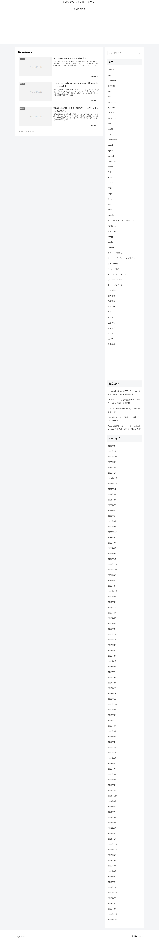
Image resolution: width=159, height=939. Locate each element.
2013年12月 (113, 844)
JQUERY (111, 107)
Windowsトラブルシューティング (122, 220)
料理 (109, 312)
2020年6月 (112, 586)
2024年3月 (112, 500)
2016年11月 (113, 699)
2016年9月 (112, 710)
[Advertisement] (79, 30)
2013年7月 (112, 866)
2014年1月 (112, 839)
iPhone (111, 97)
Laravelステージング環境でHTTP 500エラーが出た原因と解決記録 (124, 401)
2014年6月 (112, 817)
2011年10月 (113, 920)
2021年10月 (113, 570)
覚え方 (110, 339)
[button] (139, 53)
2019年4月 (112, 624)
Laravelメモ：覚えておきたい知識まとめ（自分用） (124, 419)
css (109, 75)
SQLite (110, 183)
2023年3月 (112, 521)
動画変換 (111, 301)
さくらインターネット (117, 274)
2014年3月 (112, 828)
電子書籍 (111, 344)
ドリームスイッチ (115, 285)
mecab (110, 145)
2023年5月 (112, 516)
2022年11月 (113, 532)
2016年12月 (113, 694)
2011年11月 (113, 914)
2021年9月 (112, 575)
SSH (110, 188)
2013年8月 (112, 860)
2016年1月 (112, 753)
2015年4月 (112, 780)
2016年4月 (112, 737)
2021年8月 (112, 581)
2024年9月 (112, 494)
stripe (110, 194)
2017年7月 (112, 672)
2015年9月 (112, 758)
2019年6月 (112, 613)
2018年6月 (112, 640)
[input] (124, 53)
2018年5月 (112, 645)
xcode (110, 242)
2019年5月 (112, 618)
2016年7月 (112, 721)
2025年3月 (112, 467)
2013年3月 (112, 877)
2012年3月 (112, 909)
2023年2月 (112, 527)
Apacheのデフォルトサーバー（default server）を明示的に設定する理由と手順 (124, 427)
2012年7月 (112, 898)
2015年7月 (112, 769)
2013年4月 (112, 871)
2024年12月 (113, 478)
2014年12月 (113, 796)
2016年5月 (112, 731)
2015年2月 (112, 791)
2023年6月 (112, 511)
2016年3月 (112, 742)
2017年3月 (112, 683)
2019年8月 (112, 602)
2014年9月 (112, 801)
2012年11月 (113, 893)
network (111, 156)
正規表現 (111, 323)
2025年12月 (113, 457)
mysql (110, 150)
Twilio (110, 199)
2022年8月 (112, 538)
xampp (110, 237)
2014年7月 (112, 812)
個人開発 (111, 296)
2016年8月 (112, 715)
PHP (110, 172)
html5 (110, 91)
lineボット (112, 118)
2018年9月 (112, 629)
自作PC (111, 333)
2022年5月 (112, 548)
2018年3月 (112, 656)
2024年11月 (113, 484)
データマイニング (115, 280)
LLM (109, 134)
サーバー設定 (113, 269)
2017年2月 (112, 688)
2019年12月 (113, 591)
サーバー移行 (113, 264)
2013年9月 (112, 855)
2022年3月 (112, 554)
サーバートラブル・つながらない (121, 258)
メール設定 (112, 290)
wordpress (112, 226)
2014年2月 (112, 834)
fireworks (111, 86)
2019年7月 (112, 608)
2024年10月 (113, 489)
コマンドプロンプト (116, 253)
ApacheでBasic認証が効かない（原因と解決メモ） (124, 410)
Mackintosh (112, 140)
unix (109, 204)
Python (111, 177)
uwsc (110, 210)
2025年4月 (112, 462)
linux (110, 124)
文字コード (112, 307)
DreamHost (112, 81)
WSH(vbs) (112, 231)
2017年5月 (112, 677)
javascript (112, 102)
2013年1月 (112, 887)
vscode (111, 215)
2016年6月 (112, 726)
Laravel (111, 113)
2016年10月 (113, 704)
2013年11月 (113, 850)
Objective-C (112, 161)
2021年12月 (113, 559)
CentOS (111, 70)
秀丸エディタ (113, 328)
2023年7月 (112, 505)
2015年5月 (112, 774)
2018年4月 (112, 651)
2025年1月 (112, 473)
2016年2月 (112, 747)
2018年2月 (112, 661)
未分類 (110, 317)
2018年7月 (112, 634)
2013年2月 (112, 882)
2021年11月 (113, 564)
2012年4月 (112, 904)
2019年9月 (112, 597)
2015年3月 (112, 785)
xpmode (111, 247)
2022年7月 (112, 543)
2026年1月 (112, 451)
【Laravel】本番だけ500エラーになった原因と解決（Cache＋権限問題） (124, 392)
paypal (110, 167)
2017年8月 (112, 667)
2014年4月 (112, 823)
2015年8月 (112, 764)
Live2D (111, 129)
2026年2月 (112, 446)
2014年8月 (112, 807)
